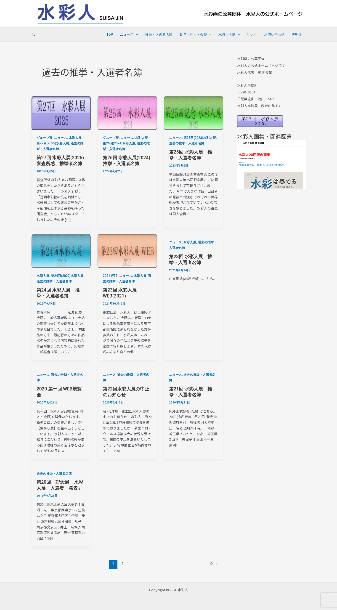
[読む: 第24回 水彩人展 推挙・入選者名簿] (61, 251)
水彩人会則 (230, 34)
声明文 (297, 34)
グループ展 (45, 138)
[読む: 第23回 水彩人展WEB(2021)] (127, 251)
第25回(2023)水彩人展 (199, 138)
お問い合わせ (275, 34)
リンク (252, 34)
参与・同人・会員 (196, 34)
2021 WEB (110, 276)
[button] (34, 34)
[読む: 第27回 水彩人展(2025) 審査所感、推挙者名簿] (61, 113)
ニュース (130, 34)
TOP (111, 34)
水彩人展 (75, 138)
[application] (137, 34)
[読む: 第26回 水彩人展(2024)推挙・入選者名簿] (127, 113)
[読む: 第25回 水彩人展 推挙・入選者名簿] (193, 113)
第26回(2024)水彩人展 (119, 143)
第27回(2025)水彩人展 (53, 143)
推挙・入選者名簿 (160, 34)
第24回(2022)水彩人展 (67, 276)
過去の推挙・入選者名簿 (186, 143)
